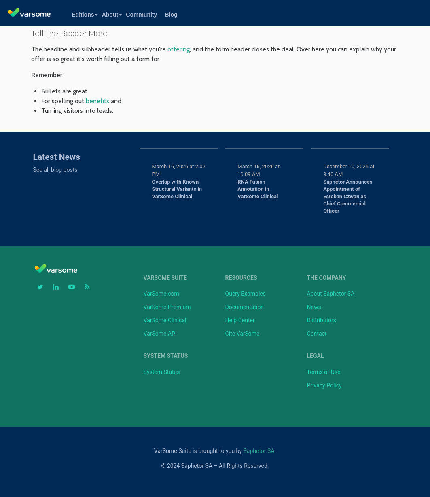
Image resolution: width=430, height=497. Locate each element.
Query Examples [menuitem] (245, 293)
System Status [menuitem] (166, 356)
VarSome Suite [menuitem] (165, 278)
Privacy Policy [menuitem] (324, 385)
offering (178, 49)
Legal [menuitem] (315, 356)
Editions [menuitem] (83, 14)
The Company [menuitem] (326, 278)
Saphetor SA (259, 451)
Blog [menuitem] (171, 14)
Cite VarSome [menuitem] (242, 333)
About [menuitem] (110, 14)
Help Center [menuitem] (240, 320)
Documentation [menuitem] (244, 307)
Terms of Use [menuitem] (324, 372)
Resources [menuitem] (241, 278)
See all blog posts (55, 170)
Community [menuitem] (141, 14)
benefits (97, 101)
